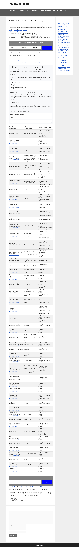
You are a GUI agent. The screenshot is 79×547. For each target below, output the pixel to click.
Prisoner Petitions (13, 498)
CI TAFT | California (62, 62)
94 (23, 486)
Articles (17, 14)
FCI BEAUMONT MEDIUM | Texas (16, 500)
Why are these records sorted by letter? (20, 117)
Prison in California (13, 499)
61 (38, 486)
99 (32, 486)
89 (14, 486)
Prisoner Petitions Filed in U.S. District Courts (49, 10)
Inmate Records (13, 10)
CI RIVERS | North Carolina (64, 70)
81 (42, 486)
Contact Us (24, 14)
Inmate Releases (19, 4)
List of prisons (64, 10)
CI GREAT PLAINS (62, 72)
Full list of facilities (35, 10)
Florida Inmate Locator (63, 45)
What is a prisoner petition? (17, 114)
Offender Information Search (23, 10)
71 (40, 486)
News (11, 14)
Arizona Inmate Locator (63, 47)
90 (16, 486)
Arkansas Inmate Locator (63, 52)
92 (19, 486)
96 (27, 486)
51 (36, 486)
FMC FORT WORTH (62, 57)
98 (30, 486)
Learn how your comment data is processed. (36, 538)
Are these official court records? (18, 121)
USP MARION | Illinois (63, 26)
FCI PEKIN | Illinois (62, 31)
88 (12, 486)
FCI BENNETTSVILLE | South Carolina (17, 501)
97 (28, 486)
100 (34, 486)
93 (21, 486)
